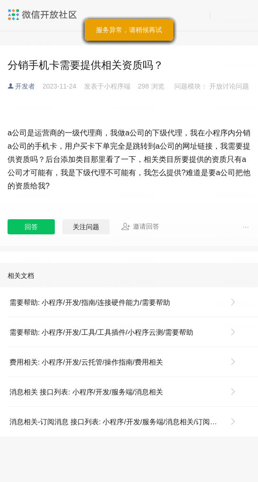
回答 (31, 227)
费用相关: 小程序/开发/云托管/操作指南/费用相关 (86, 362)
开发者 (25, 86)
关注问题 (86, 227)
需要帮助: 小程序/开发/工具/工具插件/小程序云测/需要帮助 (101, 332)
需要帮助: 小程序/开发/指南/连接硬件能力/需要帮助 (89, 302)
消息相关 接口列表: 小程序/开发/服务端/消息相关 (86, 392)
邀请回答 (140, 226)
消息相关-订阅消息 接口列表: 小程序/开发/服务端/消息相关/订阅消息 (116, 422)
